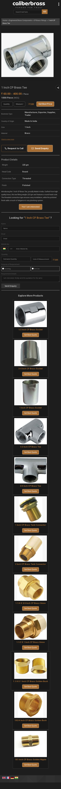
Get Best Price (45, 104)
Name (3, 224)
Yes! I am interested (30, 207)
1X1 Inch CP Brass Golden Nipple (30, 759)
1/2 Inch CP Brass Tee (30, 447)
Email (3, 234)
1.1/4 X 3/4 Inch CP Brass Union (30, 603)
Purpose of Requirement (10, 264)
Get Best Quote (30, 335)
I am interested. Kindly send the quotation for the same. (30, 279)
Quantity (4, 254)
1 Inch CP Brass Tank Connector (30, 525)
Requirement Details (8, 274)
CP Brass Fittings (40, 20)
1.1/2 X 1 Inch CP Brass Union (30, 642)
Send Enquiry (40, 148)
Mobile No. (5, 244)
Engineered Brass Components (20, 20)
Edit (31, 104)
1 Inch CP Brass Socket (30, 408)
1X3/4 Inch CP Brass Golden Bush (30, 720)
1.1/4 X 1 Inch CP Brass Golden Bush (30, 681)
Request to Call (14, 148)
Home (5, 20)
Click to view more (7, 139)
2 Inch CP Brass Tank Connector (30, 564)
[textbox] (19, 104)
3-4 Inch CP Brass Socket (30, 368)
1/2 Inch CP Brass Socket (30, 329)
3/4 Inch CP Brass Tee (30, 486)
